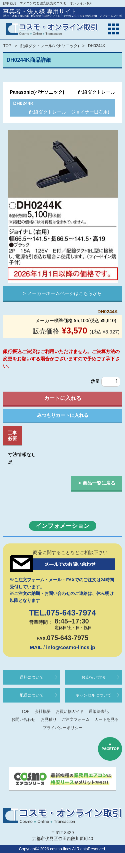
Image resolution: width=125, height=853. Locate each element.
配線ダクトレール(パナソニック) (49, 46)
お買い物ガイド (70, 711)
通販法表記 (99, 711)
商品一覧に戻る (99, 483)
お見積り (49, 719)
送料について (32, 677)
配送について (32, 695)
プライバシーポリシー (63, 727)
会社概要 (43, 711)
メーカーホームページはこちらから (64, 293)
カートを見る (107, 719)
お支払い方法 (93, 677)
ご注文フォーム (76, 719)
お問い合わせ (23, 719)
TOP (7, 46)
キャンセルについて (93, 695)
